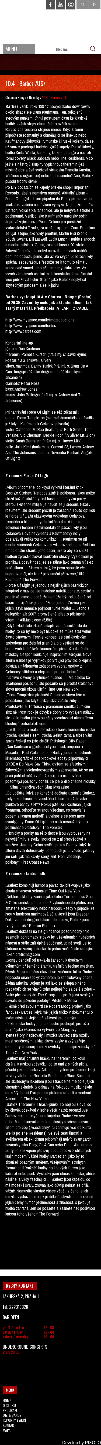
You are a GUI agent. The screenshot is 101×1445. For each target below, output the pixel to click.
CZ (83, 4)
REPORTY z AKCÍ (14, 1420)
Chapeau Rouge (15, 97)
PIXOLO (93, 1442)
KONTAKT (9, 1425)
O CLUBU (9, 1405)
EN (94, 4)
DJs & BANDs (12, 1415)
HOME (7, 1400)
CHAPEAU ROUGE (50, 21)
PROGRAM (10, 1410)
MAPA (7, 1430)
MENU (11, 49)
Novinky (34, 97)
